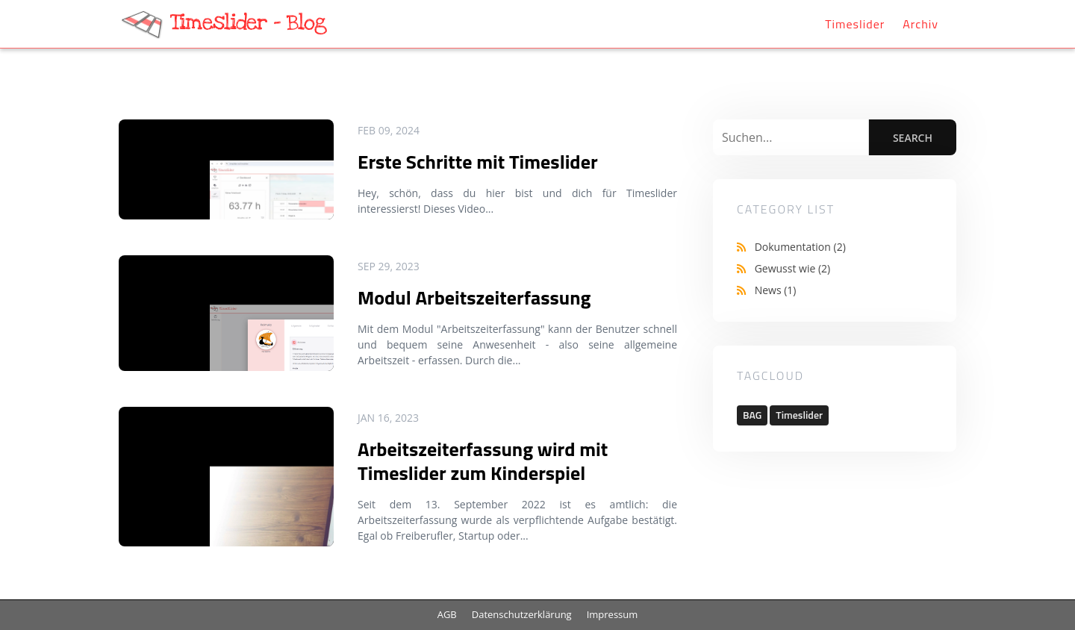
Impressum (612, 614)
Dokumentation (800, 247)
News (776, 290)
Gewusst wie (793, 268)
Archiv (920, 24)
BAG (752, 414)
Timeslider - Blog (248, 23)
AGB (447, 614)
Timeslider (855, 24)
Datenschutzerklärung (522, 614)
